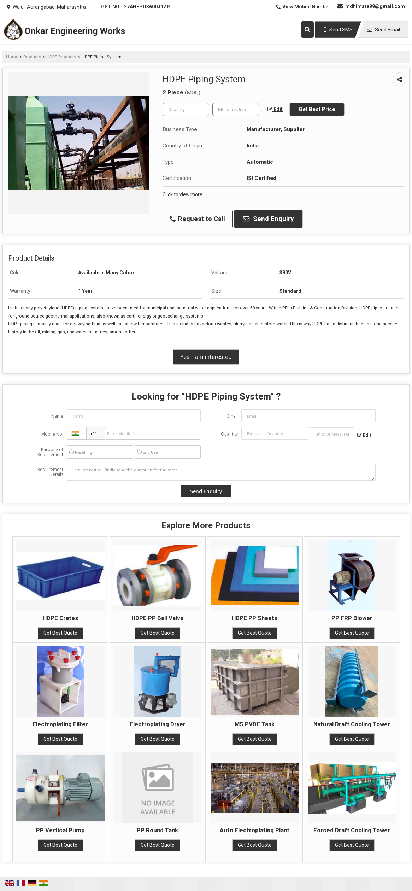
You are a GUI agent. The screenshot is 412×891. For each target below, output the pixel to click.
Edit (275, 109)
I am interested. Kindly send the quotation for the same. (221, 472)
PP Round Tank (157, 830)
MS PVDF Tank (255, 724)
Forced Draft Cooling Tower (351, 830)
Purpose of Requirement (50, 452)
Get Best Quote (60, 633)
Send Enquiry (268, 219)
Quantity (229, 434)
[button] (306, 7)
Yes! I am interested (206, 356)
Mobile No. (52, 434)
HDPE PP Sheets (254, 618)
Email (232, 416)
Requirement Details (50, 472)
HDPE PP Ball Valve (157, 618)
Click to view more (182, 194)
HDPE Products (61, 56)
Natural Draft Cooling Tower (351, 724)
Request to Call (197, 219)
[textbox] (235, 109)
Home (12, 56)
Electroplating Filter (60, 724)
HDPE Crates (60, 618)
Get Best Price (317, 109)
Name (57, 416)
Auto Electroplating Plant (254, 830)
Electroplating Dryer (158, 724)
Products (32, 56)
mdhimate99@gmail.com (375, 6)
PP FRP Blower (351, 618)
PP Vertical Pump (60, 830)
